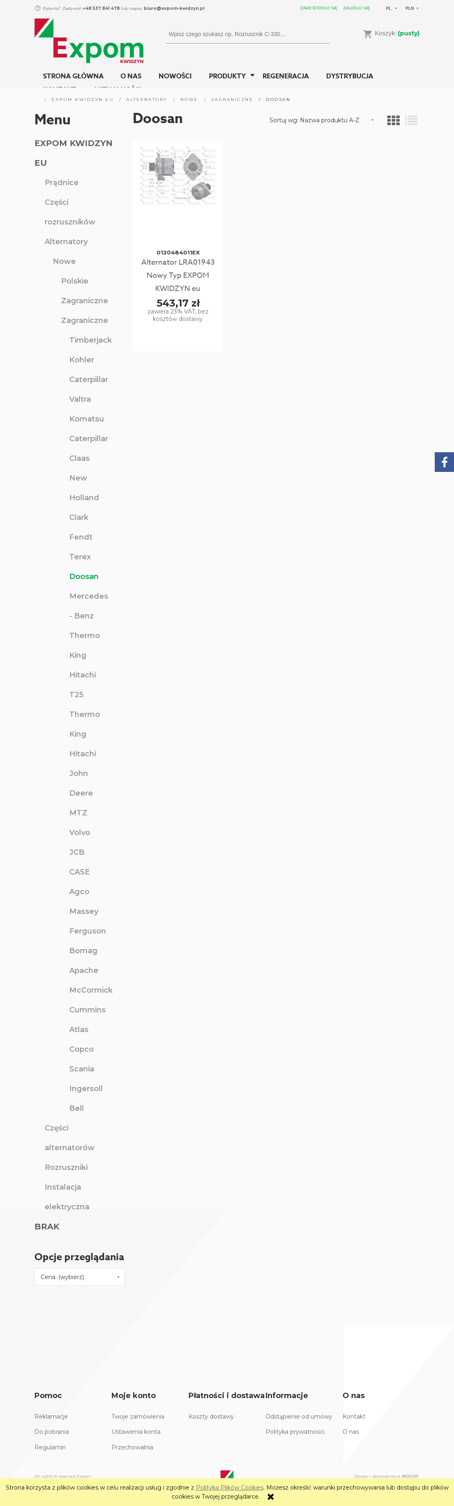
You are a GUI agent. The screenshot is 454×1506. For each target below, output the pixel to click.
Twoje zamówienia (137, 1416)
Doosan (84, 576)
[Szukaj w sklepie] (240, 34)
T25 (76, 694)
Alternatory (66, 241)
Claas (79, 458)
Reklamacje (51, 1416)
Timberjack (90, 340)
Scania (81, 1068)
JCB (76, 852)
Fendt (81, 537)
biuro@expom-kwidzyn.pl (174, 8)
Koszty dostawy (211, 1416)
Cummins (87, 1009)
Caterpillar (88, 379)
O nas (351, 1431)
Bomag (83, 950)
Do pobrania (51, 1431)
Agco (79, 891)
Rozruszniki (66, 1167)
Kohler (81, 359)
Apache (83, 970)
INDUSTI (410, 1476)
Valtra (80, 399)
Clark (79, 517)
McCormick (91, 990)
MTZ (78, 812)
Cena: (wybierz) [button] (62, 1277)
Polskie (75, 281)
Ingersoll (86, 1088)
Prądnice (62, 182)
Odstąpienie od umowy (299, 1416)
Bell (76, 1108)
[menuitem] (73, 76)
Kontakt (354, 1416)
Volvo (79, 832)
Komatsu (86, 418)
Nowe (64, 261)
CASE (79, 872)
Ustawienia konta (136, 1431)
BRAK (46, 1226)
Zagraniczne (84, 300)
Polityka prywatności (295, 1431)
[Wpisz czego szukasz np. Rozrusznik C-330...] (320, 34)
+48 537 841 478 (101, 8)
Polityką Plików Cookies (229, 1487)
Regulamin (50, 1447)
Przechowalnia (132, 1447)
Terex (80, 556)
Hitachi (82, 675)
